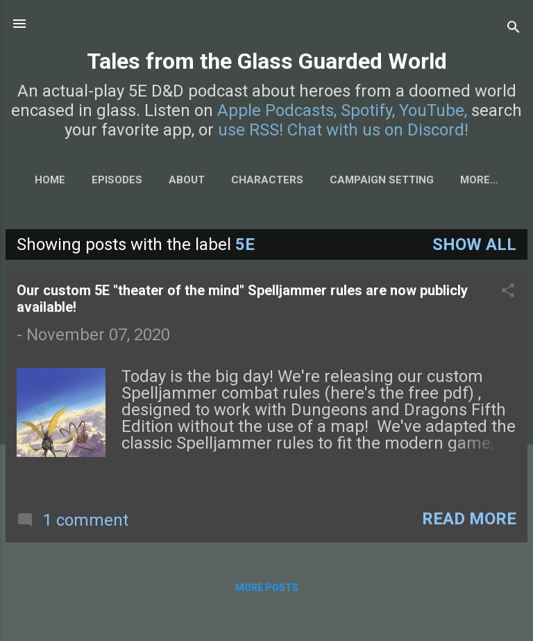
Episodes (117, 180)
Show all (474, 244)
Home (50, 180)
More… (479, 180)
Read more (469, 518)
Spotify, (368, 110)
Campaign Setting (382, 180)
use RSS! (250, 130)
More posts (266, 587)
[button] (508, 291)
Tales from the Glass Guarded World (267, 61)
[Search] (513, 28)
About (187, 180)
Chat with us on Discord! (377, 130)
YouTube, (433, 110)
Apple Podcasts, (277, 110)
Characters (267, 180)
